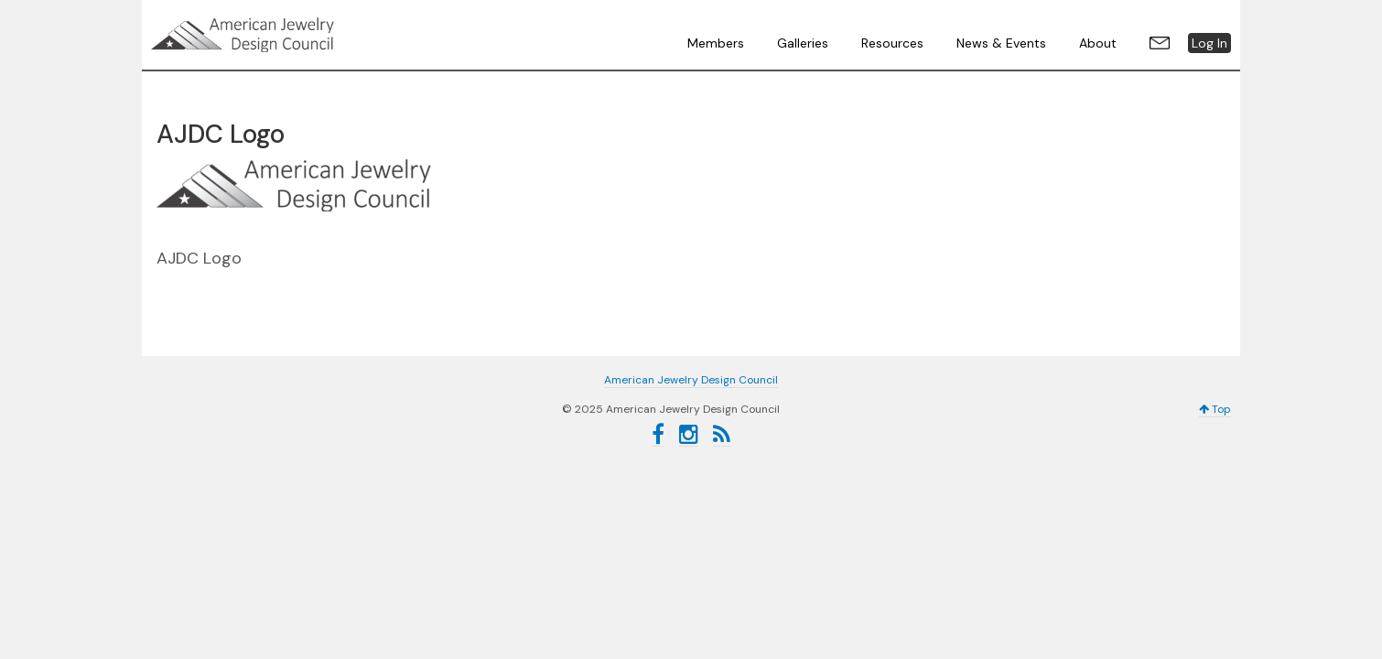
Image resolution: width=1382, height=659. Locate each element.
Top (1215, 409)
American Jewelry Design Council (288, 35)
